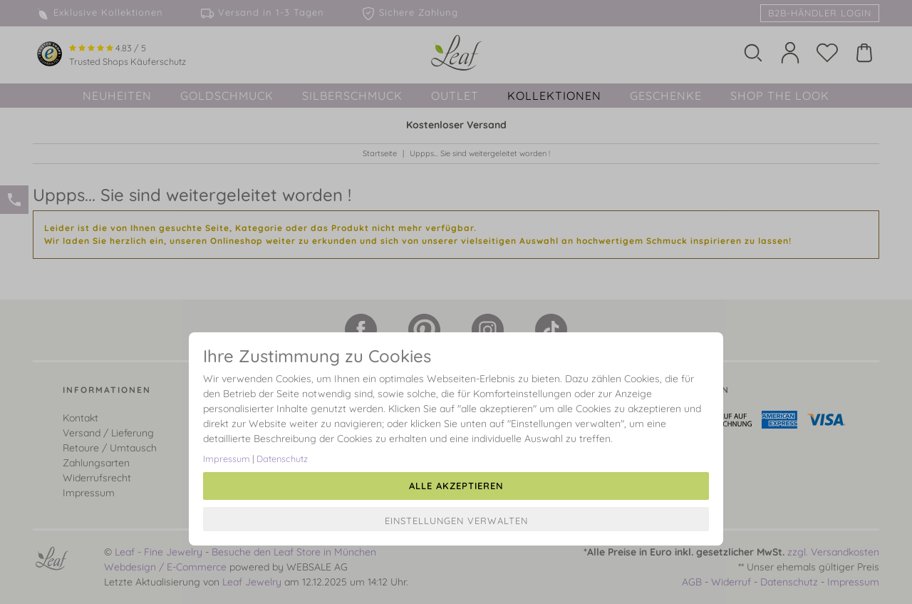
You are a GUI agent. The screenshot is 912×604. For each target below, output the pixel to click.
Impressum (226, 458)
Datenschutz (282, 458)
